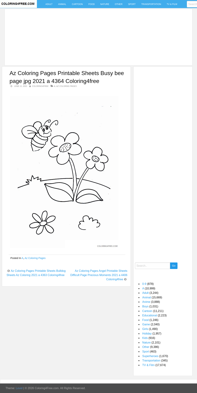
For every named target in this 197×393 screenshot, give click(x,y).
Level (19, 388)
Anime (146, 301)
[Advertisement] (97, 35)
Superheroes (150, 356)
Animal (62, 4)
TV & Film (172, 4)
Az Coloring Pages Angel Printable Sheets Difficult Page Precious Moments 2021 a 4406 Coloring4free (98, 275)
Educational (149, 315)
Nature (104, 4)
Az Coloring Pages (66, 86)
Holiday (147, 333)
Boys (145, 306)
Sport (132, 4)
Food (91, 4)
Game (146, 324)
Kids (145, 337)
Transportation (151, 4)
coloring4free (40, 86)
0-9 (144, 283)
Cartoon (77, 4)
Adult (49, 4)
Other (118, 4)
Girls (145, 328)
